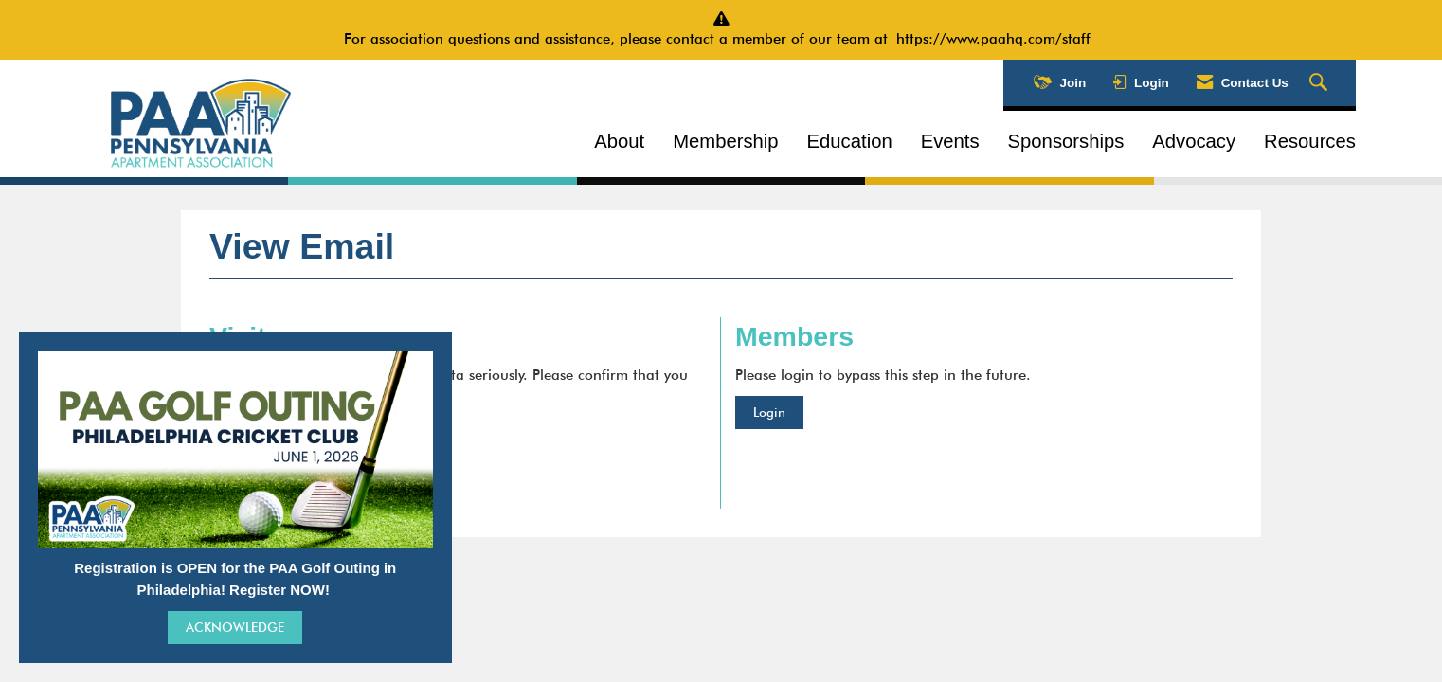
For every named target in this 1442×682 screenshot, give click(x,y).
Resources (1310, 141)
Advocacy (1193, 141)
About (619, 141)
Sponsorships (1066, 141)
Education (849, 141)
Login (769, 412)
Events (950, 141)
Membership (725, 141)
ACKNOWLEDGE (235, 627)
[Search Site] (1320, 83)
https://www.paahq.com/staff (997, 38)
